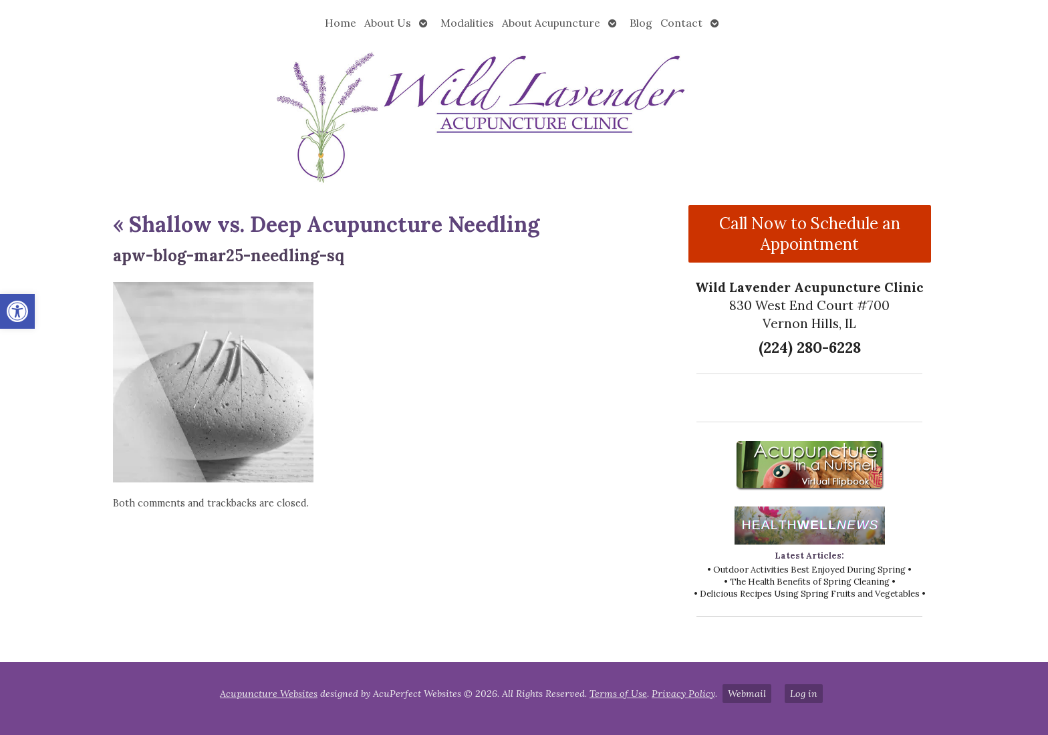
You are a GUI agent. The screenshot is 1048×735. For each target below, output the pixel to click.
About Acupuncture (551, 22)
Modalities (467, 22)
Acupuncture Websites (268, 694)
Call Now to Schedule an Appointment (809, 234)
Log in (803, 694)
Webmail (747, 694)
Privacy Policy (683, 694)
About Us (387, 22)
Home (340, 22)
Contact (681, 22)
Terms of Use (618, 694)
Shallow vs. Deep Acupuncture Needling (326, 224)
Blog (641, 22)
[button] (17, 311)
